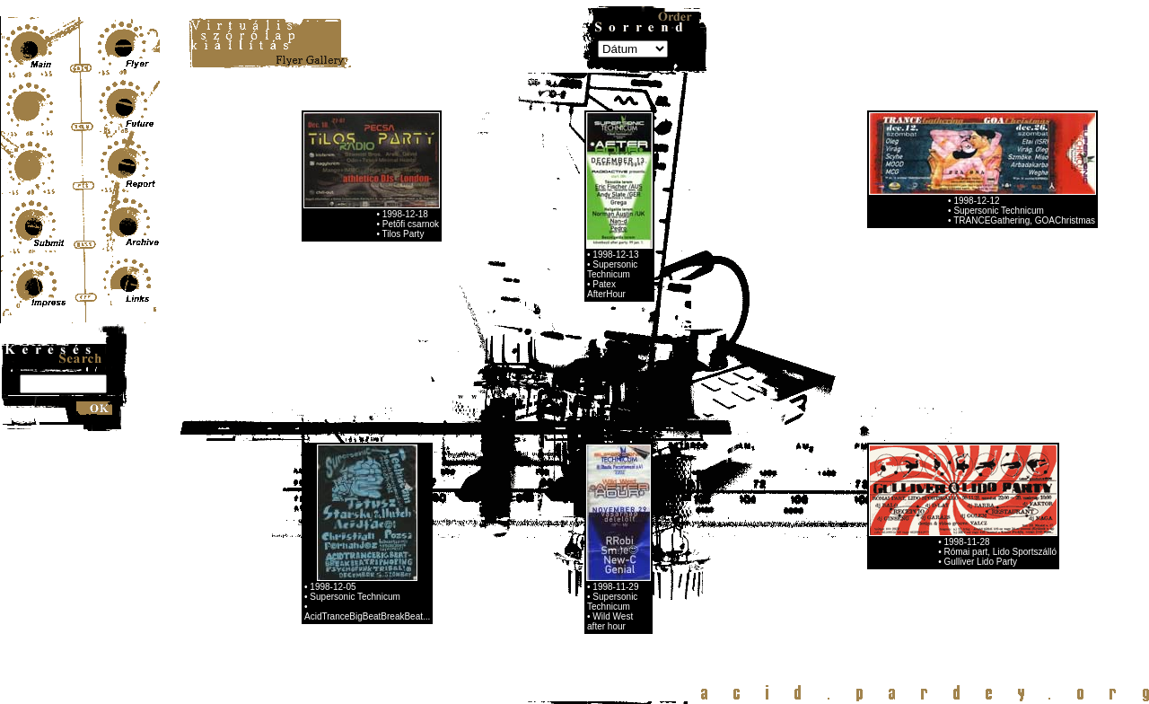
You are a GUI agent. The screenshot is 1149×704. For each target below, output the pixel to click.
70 (631, 539)
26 (668, 512)
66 (566, 539)
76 (354, 552)
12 (440, 512)
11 (423, 512)
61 (484, 539)
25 (651, 512)
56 (404, 539)
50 (306, 539)
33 (404, 525)
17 (521, 512)
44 (582, 525)
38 (484, 525)
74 (322, 552)
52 (338, 539)
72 (663, 539)
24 (634, 512)
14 (472, 512)
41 (533, 525)
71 (647, 539)
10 (407, 512)
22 (602, 512)
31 (370, 525)
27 (306, 525)
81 (436, 552)
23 (618, 512)
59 (452, 539)
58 (436, 539)
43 (566, 525)
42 (550, 525)
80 (420, 552)
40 (517, 525)
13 (456, 512)
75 (338, 552)
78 (388, 552)
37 (468, 525)
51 (322, 539)
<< (306, 512)
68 (598, 539)
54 (370, 539)
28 (322, 525)
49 (663, 525)
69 (615, 539)
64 (533, 539)
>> (453, 552)
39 (501, 525)
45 (598, 525)
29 (338, 525)
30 (354, 525)
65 (550, 539)
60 (468, 539)
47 (631, 525)
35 (436, 525)
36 (452, 525)
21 (586, 512)
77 (370, 552)
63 (517, 539)
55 (388, 539)
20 (570, 512)
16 (505, 512)
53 (354, 539)
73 (306, 552)
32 (388, 525)
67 (582, 539)
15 (488, 512)
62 (501, 539)
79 (404, 552)
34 (420, 525)
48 (647, 525)
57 (420, 539)
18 (537, 512)
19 (554, 512)
